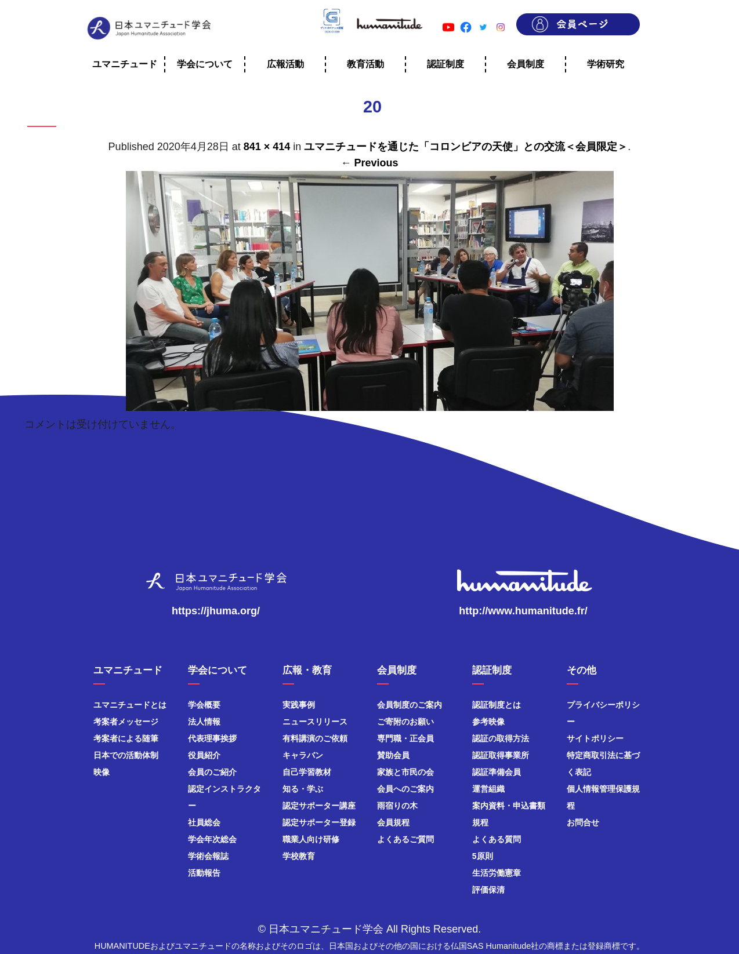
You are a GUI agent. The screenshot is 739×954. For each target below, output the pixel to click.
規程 (480, 822)
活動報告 (204, 872)
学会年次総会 (212, 839)
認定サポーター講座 (319, 805)
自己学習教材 (306, 772)
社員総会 (204, 822)
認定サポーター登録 (319, 822)
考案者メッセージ (125, 721)
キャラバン (302, 755)
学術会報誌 (208, 856)
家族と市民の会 (405, 772)
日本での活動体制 (125, 755)
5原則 (482, 856)
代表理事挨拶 (212, 738)
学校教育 (298, 856)
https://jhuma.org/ (216, 611)
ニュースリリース (314, 721)
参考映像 (488, 721)
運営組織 (488, 788)
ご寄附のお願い (405, 721)
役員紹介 (204, 755)
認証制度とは (496, 704)
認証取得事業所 (500, 755)
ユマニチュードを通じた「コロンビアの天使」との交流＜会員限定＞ (466, 146)
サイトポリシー (595, 738)
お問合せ (583, 822)
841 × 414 (267, 146)
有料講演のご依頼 (314, 738)
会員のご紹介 (212, 772)
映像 (101, 772)
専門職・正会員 (405, 738)
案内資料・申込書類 (508, 805)
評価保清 (488, 889)
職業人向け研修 (310, 839)
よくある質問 (496, 839)
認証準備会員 (496, 772)
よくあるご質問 (405, 839)
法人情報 (204, 721)
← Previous (369, 163)
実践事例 (298, 704)
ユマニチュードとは (129, 704)
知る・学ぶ (302, 788)
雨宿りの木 (397, 805)
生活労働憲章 (496, 872)
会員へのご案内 (405, 788)
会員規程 (393, 822)
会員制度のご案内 (409, 704)
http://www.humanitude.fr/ (523, 611)
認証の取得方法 (500, 738)
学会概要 (204, 704)
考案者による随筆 (125, 738)
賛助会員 (393, 755)
